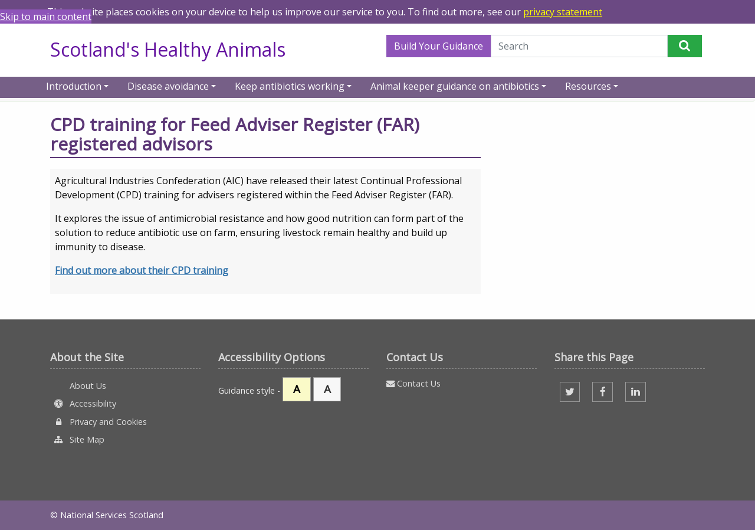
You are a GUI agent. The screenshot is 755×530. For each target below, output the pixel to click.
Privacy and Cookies (98, 421)
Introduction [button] (73, 85)
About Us (86, 385)
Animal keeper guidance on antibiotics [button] (454, 85)
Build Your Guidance (438, 46)
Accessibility (83, 403)
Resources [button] (588, 85)
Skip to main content (45, 16)
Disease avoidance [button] (168, 85)
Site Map (77, 439)
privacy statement (562, 11)
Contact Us (413, 383)
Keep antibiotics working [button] (289, 85)
